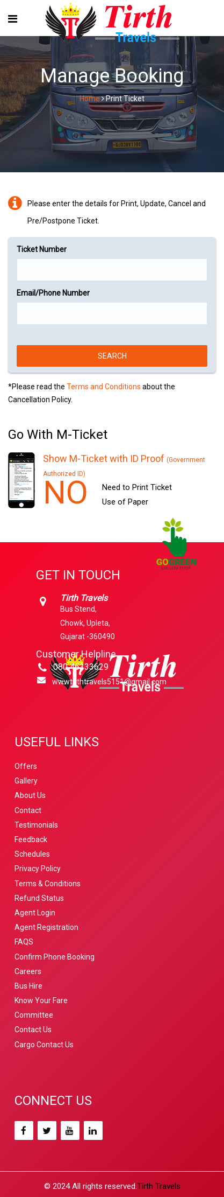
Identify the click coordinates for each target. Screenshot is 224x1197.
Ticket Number (42, 249)
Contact (28, 810)
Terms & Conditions (48, 883)
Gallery (26, 780)
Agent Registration (46, 927)
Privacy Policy (38, 868)
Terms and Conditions (104, 386)
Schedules (32, 854)
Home (90, 98)
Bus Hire (28, 986)
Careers (28, 971)
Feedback (31, 839)
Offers (26, 766)
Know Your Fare (41, 1000)
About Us (30, 795)
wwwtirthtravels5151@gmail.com (109, 681)
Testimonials (36, 825)
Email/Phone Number (53, 293)
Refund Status (39, 898)
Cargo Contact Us (44, 1044)
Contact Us (33, 1029)
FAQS (24, 941)
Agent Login (35, 912)
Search (112, 356)
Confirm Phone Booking (55, 957)
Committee (34, 1015)
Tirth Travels (158, 1186)
